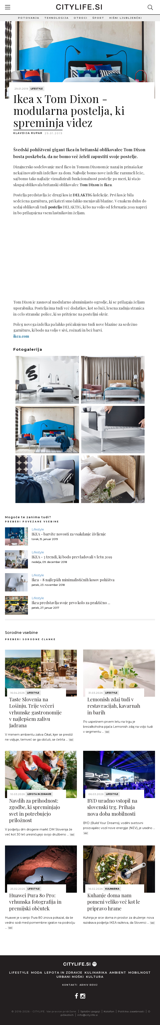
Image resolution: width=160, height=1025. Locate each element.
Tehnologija (56, 17)
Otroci (81, 17)
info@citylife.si (87, 1014)
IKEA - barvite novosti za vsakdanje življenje (69, 534)
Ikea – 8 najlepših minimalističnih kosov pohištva (73, 579)
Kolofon (109, 1011)
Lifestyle (37, 88)
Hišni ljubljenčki (125, 17)
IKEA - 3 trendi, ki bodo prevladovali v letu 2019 (72, 556)
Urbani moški (70, 977)
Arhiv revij (89, 985)
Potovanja (28, 17)
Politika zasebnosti (131, 1011)
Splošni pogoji (90, 1011)
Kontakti (70, 985)
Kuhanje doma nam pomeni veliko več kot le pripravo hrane (113, 901)
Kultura (95, 977)
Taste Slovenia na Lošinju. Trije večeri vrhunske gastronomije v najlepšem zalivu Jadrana (35, 712)
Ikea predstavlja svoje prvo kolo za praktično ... (71, 602)
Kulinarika (112, 888)
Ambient (117, 972)
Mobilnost (139, 972)
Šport (98, 17)
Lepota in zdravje (39, 794)
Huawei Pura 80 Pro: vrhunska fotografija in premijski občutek (35, 901)
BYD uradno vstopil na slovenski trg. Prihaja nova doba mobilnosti (112, 807)
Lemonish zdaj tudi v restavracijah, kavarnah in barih (113, 705)
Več (71, 739)
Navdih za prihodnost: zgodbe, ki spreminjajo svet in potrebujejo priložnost (34, 810)
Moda (36, 972)
